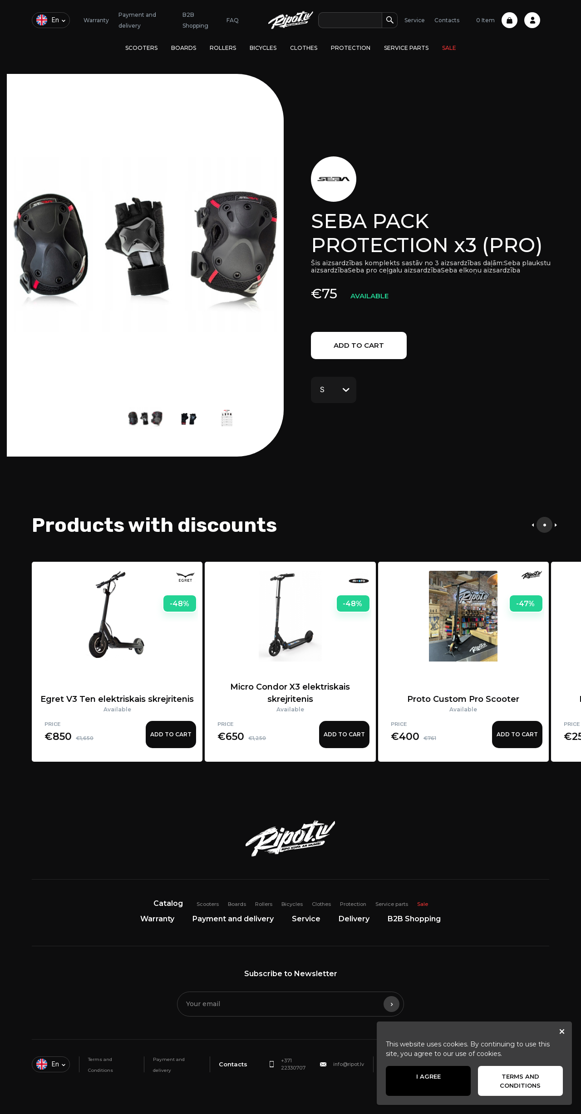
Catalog (168, 903)
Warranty (96, 20)
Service (414, 20)
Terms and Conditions (520, 1081)
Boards (183, 47)
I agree (428, 1076)
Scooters (141, 47)
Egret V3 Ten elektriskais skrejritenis (117, 699)
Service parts (406, 47)
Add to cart (359, 345)
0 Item (496, 20)
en (47, 20)
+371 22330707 (293, 1064)
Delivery (354, 919)
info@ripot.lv (348, 1064)
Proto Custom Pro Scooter (463, 699)
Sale (449, 47)
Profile (532, 20)
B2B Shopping (414, 919)
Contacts (446, 20)
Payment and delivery (233, 919)
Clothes (303, 47)
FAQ (232, 20)
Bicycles (263, 47)
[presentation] (532, 525)
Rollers (223, 47)
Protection (350, 47)
